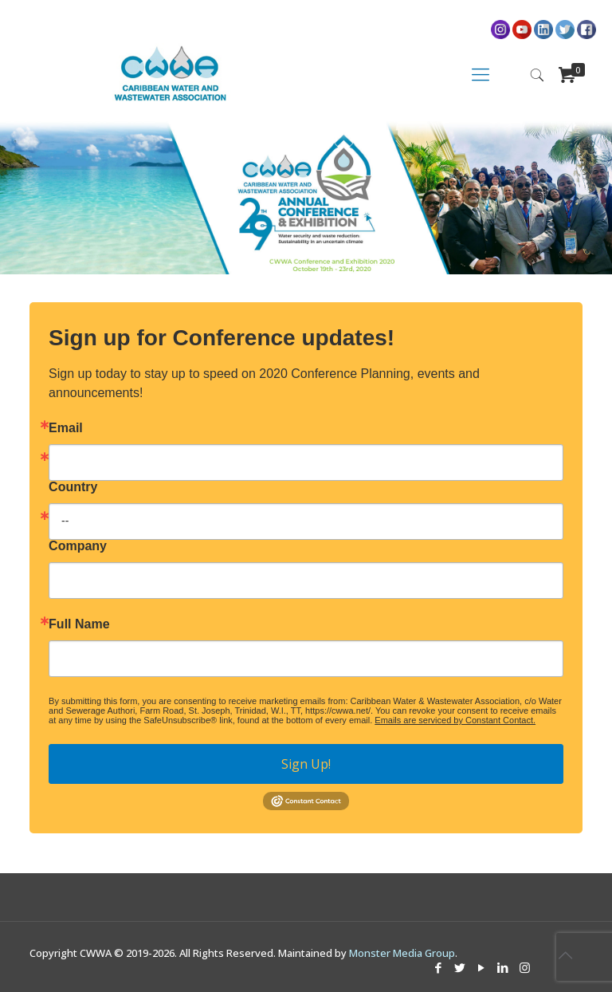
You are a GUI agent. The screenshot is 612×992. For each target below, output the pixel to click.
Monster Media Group (402, 953)
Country (73, 487)
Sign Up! (306, 764)
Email (66, 428)
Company (78, 546)
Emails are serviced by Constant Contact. (455, 720)
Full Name (79, 624)
